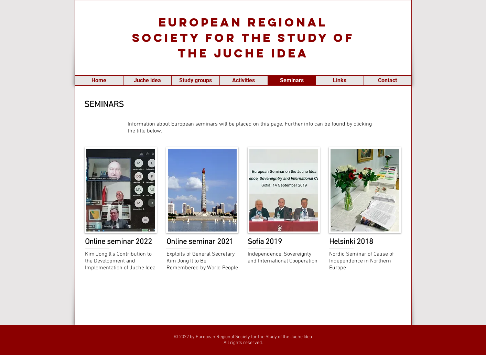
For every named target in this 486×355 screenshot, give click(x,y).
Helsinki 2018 (351, 242)
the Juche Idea (243, 53)
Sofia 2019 (265, 242)
